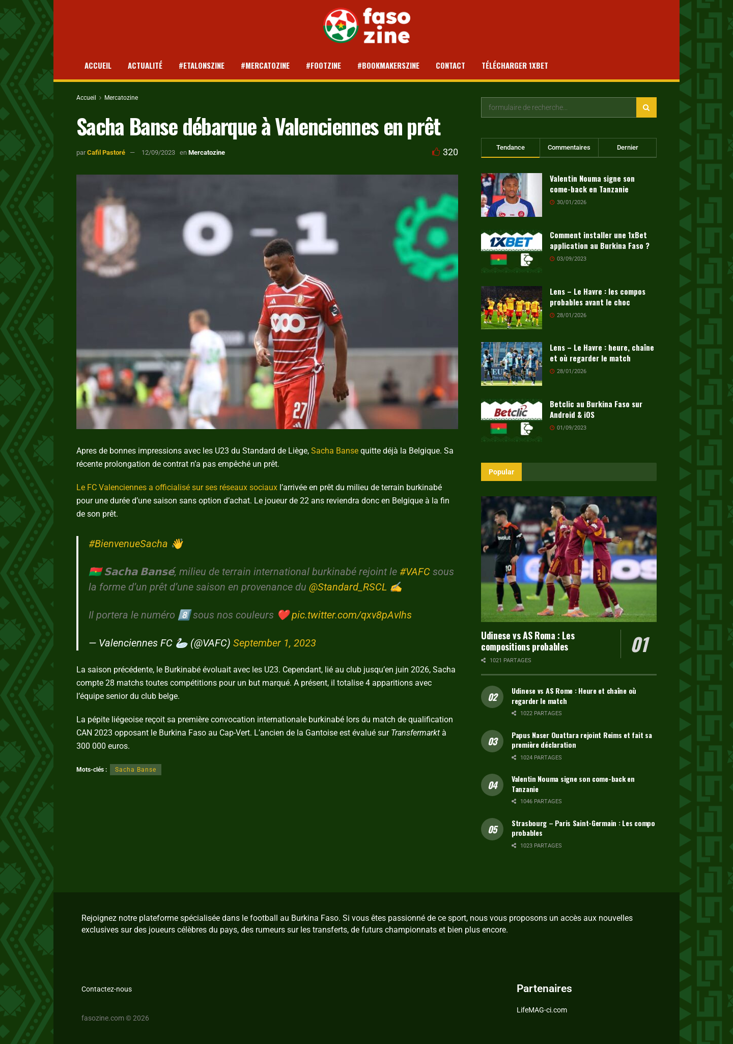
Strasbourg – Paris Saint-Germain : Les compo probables (583, 827)
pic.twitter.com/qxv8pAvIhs (352, 615)
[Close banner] (613, 1005)
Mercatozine (121, 97)
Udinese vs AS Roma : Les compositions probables (527, 641)
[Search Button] (646, 107)
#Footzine (323, 65)
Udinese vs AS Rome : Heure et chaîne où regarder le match (574, 695)
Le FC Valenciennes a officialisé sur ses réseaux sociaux (176, 487)
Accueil (97, 65)
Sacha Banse (335, 451)
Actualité (145, 65)
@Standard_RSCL (348, 587)
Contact (450, 65)
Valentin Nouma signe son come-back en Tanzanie (592, 183)
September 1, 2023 (274, 643)
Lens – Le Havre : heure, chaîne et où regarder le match (602, 352)
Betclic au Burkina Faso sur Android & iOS (596, 409)
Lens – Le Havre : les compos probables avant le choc (597, 296)
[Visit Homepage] (366, 25)
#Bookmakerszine (388, 65)
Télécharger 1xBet (515, 65)
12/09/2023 (158, 152)
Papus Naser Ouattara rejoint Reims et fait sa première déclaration (582, 739)
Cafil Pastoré (106, 152)
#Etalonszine (201, 65)
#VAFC (415, 572)
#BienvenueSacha (128, 544)
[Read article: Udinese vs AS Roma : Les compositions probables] (569, 559)
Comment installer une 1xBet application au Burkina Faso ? (600, 240)
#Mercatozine (265, 65)
